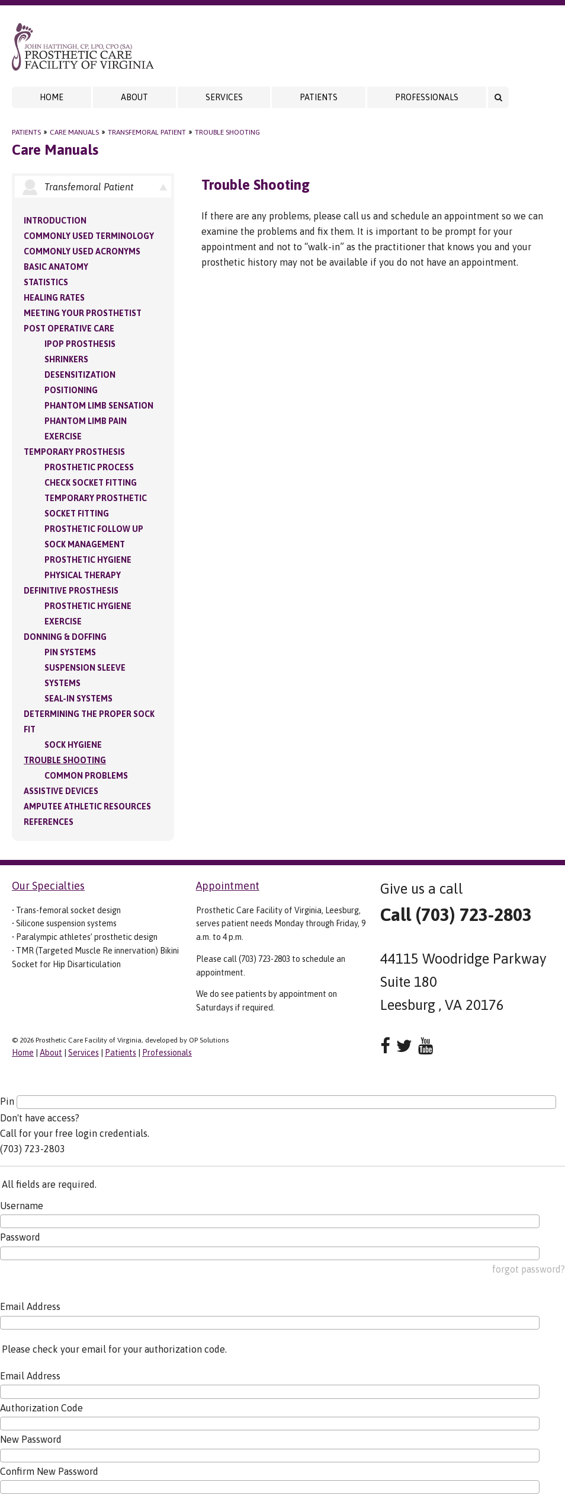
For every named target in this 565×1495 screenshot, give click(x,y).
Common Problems (86, 775)
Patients (319, 97)
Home (51, 97)
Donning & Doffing (65, 637)
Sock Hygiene (73, 745)
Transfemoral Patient (147, 132)
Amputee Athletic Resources (87, 806)
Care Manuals (74, 132)
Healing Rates (54, 297)
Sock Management (84, 544)
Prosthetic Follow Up (93, 529)
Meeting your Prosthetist (83, 313)
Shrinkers (66, 359)
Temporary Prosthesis (74, 452)
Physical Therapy (82, 575)
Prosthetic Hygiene (87, 560)
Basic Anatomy (56, 267)
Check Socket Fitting (90, 482)
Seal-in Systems (78, 698)
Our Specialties (48, 885)
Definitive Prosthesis (71, 590)
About (134, 97)
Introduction (55, 220)
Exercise (63, 436)
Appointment (227, 885)
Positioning (71, 390)
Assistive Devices (61, 791)
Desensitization (79, 375)
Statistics (46, 282)
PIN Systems (70, 652)
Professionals (426, 97)
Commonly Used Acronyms (82, 251)
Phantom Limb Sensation (98, 405)
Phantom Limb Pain (85, 421)
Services (224, 97)
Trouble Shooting (227, 132)
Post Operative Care (69, 328)
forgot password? (528, 1269)
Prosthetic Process (89, 467)
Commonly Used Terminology (89, 236)
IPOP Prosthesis (79, 344)
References (48, 822)
